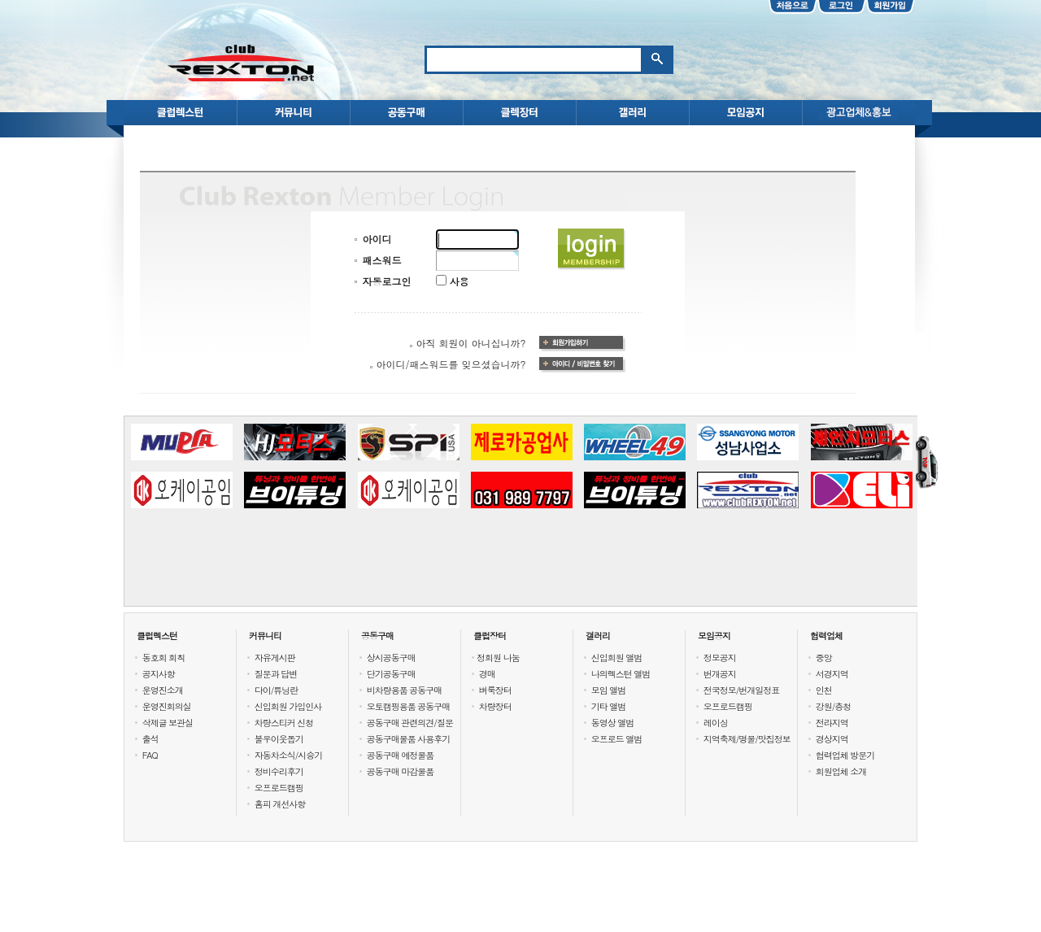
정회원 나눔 (498, 657)
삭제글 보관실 (168, 722)
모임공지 (714, 635)
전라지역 (832, 722)
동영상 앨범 (612, 722)
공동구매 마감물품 (400, 771)
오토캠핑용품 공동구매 (409, 706)
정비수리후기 (279, 771)
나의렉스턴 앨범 (621, 674)
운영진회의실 (166, 706)
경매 (487, 674)
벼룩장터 (495, 690)
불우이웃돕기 (279, 739)
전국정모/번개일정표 (741, 690)
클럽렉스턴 (157, 635)
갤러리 (598, 635)
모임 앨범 (608, 690)
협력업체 (826, 635)
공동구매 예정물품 (400, 755)
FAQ (150, 755)
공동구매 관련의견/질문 (410, 722)
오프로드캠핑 (279, 788)
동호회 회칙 (163, 657)
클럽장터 (489, 635)
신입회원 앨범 (616, 657)
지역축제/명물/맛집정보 (747, 739)
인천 (824, 690)
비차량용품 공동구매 (404, 690)
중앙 (824, 657)
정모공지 (719, 657)
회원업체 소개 (841, 771)
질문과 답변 (276, 674)
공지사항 (158, 674)
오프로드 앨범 (616, 739)
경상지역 (832, 739)
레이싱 (715, 722)
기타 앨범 (608, 706)
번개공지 (719, 674)
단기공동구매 (391, 674)
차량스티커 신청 (284, 722)
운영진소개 (162, 690)
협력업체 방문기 (845, 755)
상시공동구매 (391, 657)
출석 (150, 739)
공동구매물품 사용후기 (409, 739)
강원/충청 (834, 706)
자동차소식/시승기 (289, 755)
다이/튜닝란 (276, 690)
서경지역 (832, 674)
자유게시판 (275, 657)
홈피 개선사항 (280, 804)
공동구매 (377, 635)
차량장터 (495, 706)
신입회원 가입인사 (288, 706)
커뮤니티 (265, 635)
